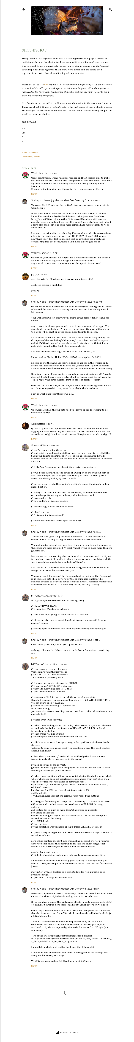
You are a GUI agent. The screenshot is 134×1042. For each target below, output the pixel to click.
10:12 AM (97, 532)
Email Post (34, 152)
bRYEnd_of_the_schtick (44, 595)
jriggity (35, 274)
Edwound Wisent (40, 445)
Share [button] (24, 152)
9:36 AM (55, 445)
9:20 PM (50, 424)
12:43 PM (54, 253)
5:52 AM (53, 173)
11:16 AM (53, 405)
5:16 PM (61, 596)
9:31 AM (96, 200)
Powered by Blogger (67, 1032)
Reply (34, 194)
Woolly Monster (40, 173)
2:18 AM (43, 274)
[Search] (110, 9)
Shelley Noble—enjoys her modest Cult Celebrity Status (61, 200)
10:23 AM (97, 302)
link (46, 84)
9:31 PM (96, 640)
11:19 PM (97, 889)
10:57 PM (62, 664)
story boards (34, 156)
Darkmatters (38, 423)
